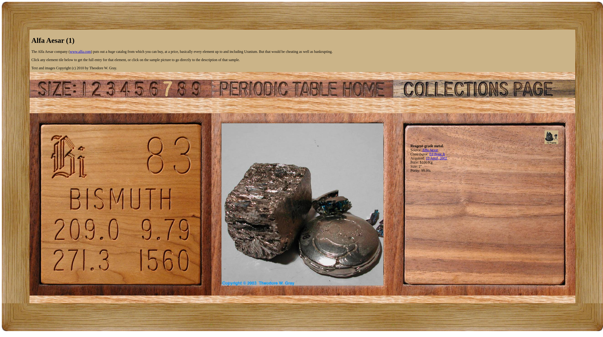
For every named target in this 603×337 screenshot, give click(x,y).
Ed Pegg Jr (437, 154)
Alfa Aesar (430, 150)
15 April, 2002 (436, 158)
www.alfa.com (80, 52)
